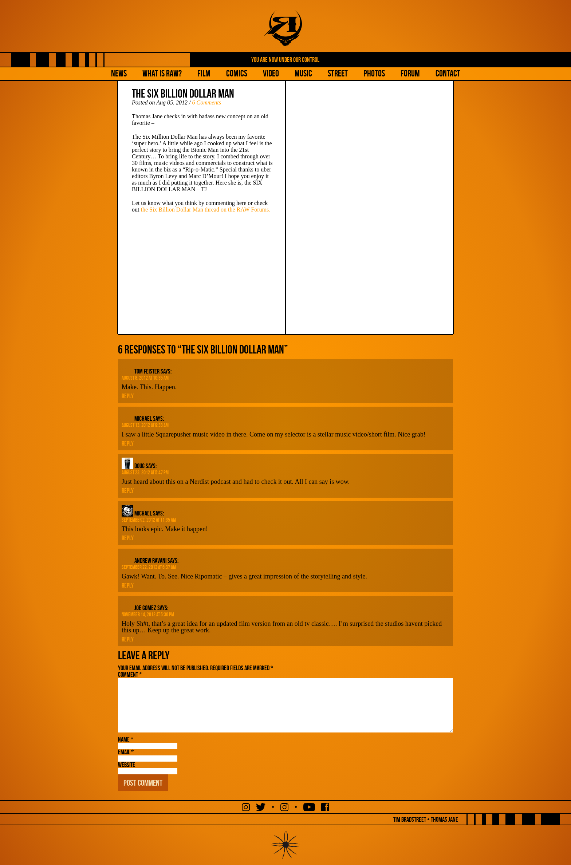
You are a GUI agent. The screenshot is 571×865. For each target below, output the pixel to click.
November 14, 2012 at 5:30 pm (148, 614)
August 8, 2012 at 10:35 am (145, 378)
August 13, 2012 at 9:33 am (145, 425)
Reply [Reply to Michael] (128, 443)
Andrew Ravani (150, 560)
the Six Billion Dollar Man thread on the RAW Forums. (205, 209)
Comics (236, 73)
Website (126, 765)
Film (203, 73)
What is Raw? (162, 73)
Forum (410, 73)
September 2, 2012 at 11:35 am (149, 520)
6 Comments (206, 102)
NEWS (119, 73)
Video (271, 73)
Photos (374, 73)
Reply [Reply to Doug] (128, 490)
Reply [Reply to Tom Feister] (128, 396)
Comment (130, 674)
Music (303, 73)
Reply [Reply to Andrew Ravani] (128, 585)
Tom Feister (147, 371)
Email (126, 752)
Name (125, 739)
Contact (448, 73)
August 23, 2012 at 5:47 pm (145, 472)
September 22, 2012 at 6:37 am (149, 567)
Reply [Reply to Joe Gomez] (128, 639)
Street (338, 73)
